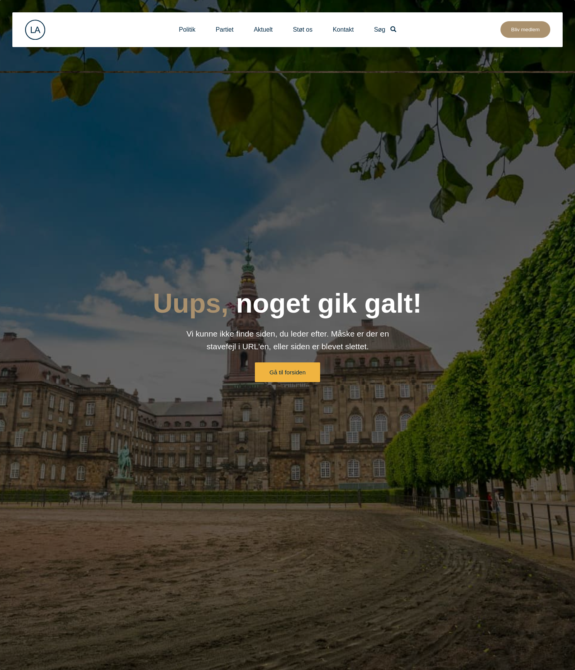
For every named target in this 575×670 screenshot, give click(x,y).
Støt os (303, 29)
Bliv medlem (525, 29)
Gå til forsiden (288, 372)
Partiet (224, 29)
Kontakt (343, 29)
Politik (187, 29)
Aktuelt (263, 29)
